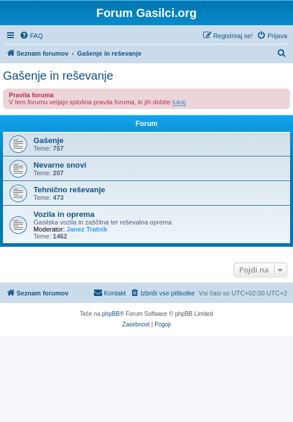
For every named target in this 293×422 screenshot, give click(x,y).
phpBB (111, 314)
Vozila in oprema (64, 214)
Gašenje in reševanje (58, 75)
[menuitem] (31, 36)
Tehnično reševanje (69, 189)
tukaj (179, 102)
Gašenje (48, 140)
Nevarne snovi (59, 165)
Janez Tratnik (86, 229)
